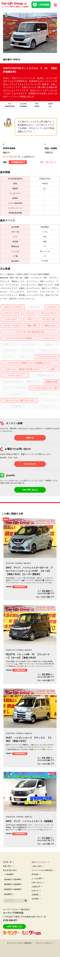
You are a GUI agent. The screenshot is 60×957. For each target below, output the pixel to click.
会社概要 (36, 899)
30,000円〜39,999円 (12, 884)
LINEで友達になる (14, 926)
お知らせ (36, 891)
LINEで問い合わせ (30, 490)
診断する (30, 438)
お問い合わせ (38, 883)
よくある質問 (38, 878)
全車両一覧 (8, 862)
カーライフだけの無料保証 (43, 870)
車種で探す (8, 866)
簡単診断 (36, 874)
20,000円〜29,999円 (12, 879)
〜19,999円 (9, 874)
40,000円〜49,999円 (12, 889)
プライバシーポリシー (44, 943)
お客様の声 (37, 887)
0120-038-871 (30, 464)
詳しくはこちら (48, 162)
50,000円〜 (9, 894)
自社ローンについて (40, 862)
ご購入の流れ (38, 866)
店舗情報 (36, 895)
